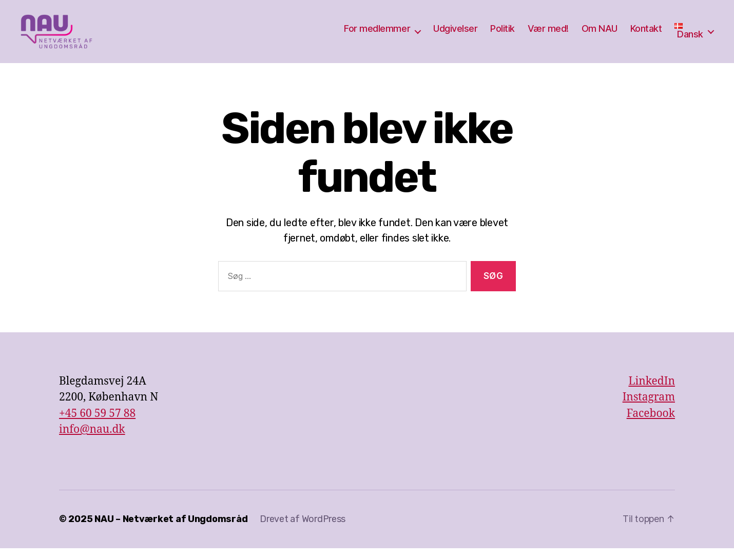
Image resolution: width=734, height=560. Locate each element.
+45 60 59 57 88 (97, 425)
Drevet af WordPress (302, 530)
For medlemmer (377, 34)
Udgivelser (455, 34)
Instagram (649, 409)
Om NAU (599, 34)
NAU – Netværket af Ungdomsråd (170, 530)
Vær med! (548, 34)
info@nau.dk (92, 441)
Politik (502, 34)
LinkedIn (651, 393)
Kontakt (646, 34)
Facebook (651, 425)
